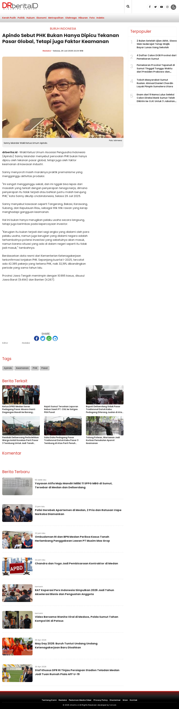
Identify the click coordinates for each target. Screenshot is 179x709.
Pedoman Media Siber (80, 700)
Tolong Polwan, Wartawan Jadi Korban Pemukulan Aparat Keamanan (103, 440)
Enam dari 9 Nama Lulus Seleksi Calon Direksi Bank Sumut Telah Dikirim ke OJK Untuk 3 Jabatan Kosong (156, 99)
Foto (92, 17)
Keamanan (22, 368)
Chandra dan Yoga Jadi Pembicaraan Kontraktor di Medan (76, 563)
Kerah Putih (9, 17)
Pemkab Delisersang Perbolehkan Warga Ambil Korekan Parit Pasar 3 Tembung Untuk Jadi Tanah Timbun (20, 440)
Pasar (44, 368)
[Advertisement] (46, 305)
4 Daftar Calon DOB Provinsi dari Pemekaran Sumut (156, 57)
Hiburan (83, 17)
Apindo (8, 368)
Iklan (125, 700)
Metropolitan (55, 17)
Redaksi (47, 50)
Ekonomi (41, 17)
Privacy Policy (100, 700)
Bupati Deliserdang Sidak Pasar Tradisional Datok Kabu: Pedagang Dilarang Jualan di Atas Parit (104, 409)
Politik (21, 17)
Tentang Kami (49, 700)
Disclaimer (115, 700)
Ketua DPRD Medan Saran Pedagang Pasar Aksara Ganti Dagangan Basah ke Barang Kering (18, 409)
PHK (66, 156)
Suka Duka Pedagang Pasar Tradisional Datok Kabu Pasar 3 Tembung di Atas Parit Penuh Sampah (61, 440)
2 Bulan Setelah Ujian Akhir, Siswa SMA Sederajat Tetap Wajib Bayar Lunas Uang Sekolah (157, 44)
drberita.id (9, 152)
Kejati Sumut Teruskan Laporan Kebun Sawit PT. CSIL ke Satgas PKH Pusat (61, 409)
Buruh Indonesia (63, 29)
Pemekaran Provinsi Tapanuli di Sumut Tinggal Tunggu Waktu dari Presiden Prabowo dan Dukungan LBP (156, 70)
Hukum (30, 17)
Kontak (133, 700)
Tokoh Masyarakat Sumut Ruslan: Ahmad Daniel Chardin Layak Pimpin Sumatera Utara (155, 83)
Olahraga (71, 17)
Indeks (100, 17)
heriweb (112, 705)
